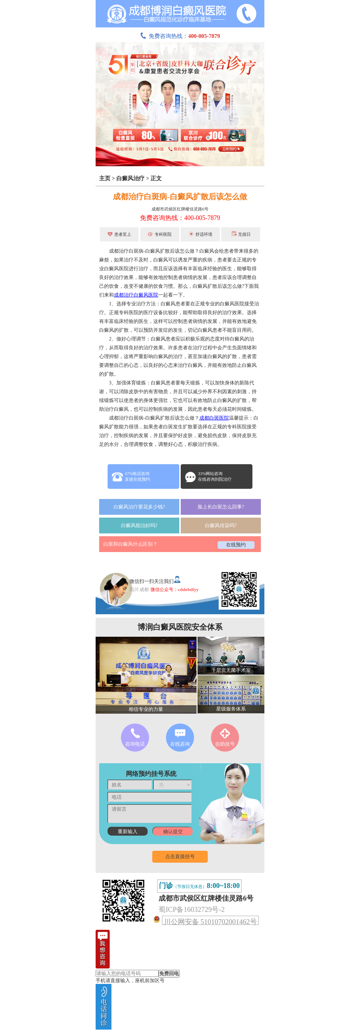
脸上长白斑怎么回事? (221, 507)
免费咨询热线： (180, 36)
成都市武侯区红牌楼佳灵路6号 (180, 209)
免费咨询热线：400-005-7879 (180, 217)
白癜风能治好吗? (139, 525)
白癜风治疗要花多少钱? (139, 507)
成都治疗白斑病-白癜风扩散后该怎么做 (180, 196)
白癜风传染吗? (221, 525)
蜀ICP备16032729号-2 (192, 909)
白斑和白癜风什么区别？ (130, 544)
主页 (104, 178)
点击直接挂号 (180, 856)
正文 (156, 178)
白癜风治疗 (130, 178)
